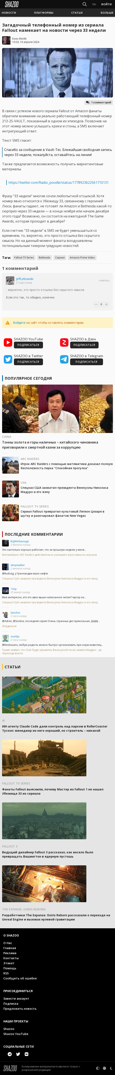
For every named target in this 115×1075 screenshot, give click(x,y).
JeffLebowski (24, 279)
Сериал (60, 257)
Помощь (9, 968)
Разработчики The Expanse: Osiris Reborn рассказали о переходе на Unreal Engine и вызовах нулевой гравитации (56, 917)
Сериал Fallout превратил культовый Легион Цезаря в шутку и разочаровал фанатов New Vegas (62, 513)
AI (3, 720)
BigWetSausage (20, 541)
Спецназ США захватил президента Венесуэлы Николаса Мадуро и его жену (50, 578)
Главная (9, 948)
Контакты (11, 958)
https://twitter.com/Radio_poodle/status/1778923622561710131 (58, 182)
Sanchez (15, 612)
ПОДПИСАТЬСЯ (28, 345)
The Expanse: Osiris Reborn (23, 909)
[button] (9, 12)
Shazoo (8, 1029)
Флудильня (9, 626)
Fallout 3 (9, 846)
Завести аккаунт (16, 998)
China (6, 437)
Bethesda (44, 257)
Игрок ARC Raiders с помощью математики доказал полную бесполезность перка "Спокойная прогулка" (67, 466)
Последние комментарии (34, 534)
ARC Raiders (30, 459)
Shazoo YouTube (15, 1034)
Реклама (9, 953)
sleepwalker (18, 565)
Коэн (15, 38)
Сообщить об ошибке (20, 978)
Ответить (104, 280)
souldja (15, 636)
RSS (6, 973)
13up (14, 589)
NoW (23, 38)
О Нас (7, 943)
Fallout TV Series (24, 257)
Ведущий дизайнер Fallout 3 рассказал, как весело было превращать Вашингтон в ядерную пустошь (47, 854)
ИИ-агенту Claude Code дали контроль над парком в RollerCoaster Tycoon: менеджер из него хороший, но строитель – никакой (54, 728)
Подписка (10, 1004)
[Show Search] (84, 4)
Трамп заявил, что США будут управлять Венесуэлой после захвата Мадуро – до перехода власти (52, 651)
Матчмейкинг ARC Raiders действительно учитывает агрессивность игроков (49, 555)
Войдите (19, 323)
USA (23, 483)
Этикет (9, 963)
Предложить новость (19, 1009)
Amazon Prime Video (82, 257)
